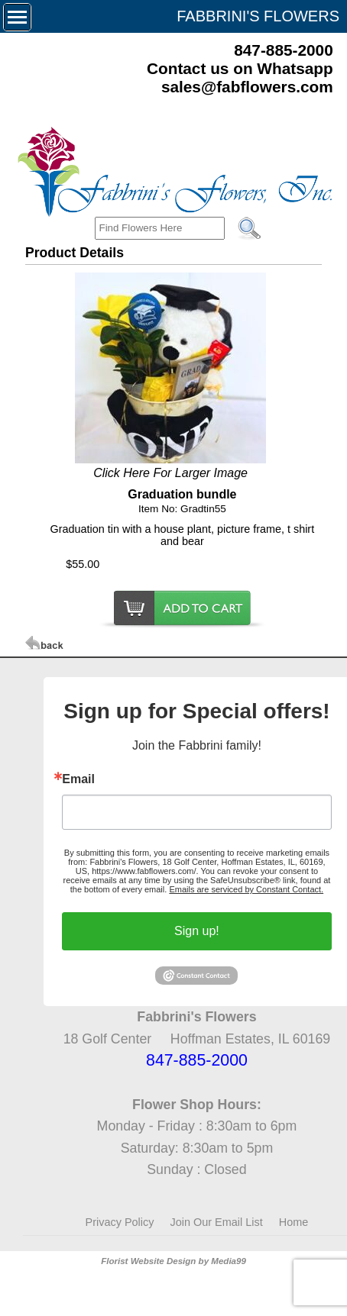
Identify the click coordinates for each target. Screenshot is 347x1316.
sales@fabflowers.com (247, 86)
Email (78, 779)
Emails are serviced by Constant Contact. (246, 889)
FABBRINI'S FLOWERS (258, 16)
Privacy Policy (120, 1222)
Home (294, 1222)
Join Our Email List (216, 1222)
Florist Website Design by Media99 (173, 1261)
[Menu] (17, 17)
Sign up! (196, 930)
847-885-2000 (283, 50)
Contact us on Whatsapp (240, 68)
